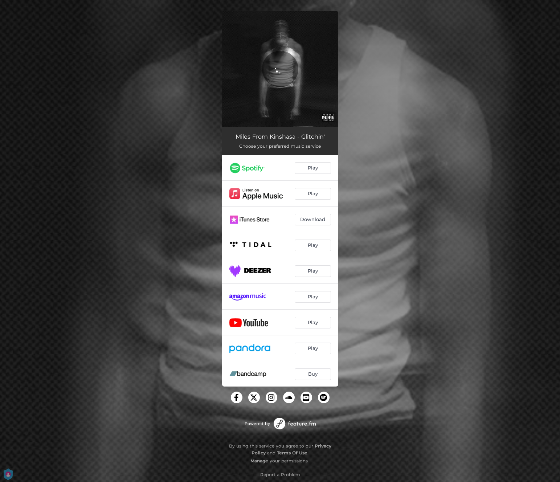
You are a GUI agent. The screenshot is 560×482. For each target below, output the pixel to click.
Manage (259, 460)
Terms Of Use (292, 453)
